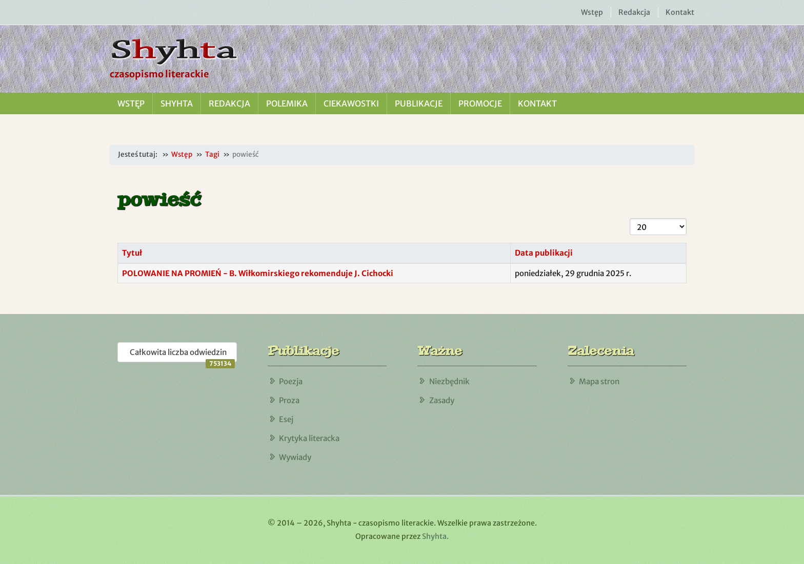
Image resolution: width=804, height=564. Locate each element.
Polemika (287, 103)
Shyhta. (435, 536)
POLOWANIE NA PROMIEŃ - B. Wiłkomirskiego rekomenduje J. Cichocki (257, 273)
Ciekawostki (351, 103)
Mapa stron (599, 381)
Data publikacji (544, 253)
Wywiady (295, 457)
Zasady (441, 400)
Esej (286, 419)
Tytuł (132, 253)
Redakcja (634, 12)
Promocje (480, 103)
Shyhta (176, 103)
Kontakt (680, 12)
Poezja (291, 381)
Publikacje (419, 103)
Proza (289, 400)
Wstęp (592, 12)
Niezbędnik (449, 381)
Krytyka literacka (309, 438)
